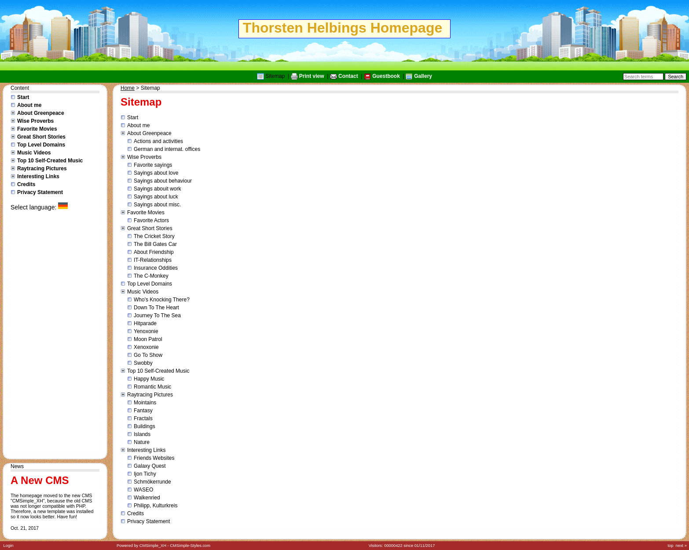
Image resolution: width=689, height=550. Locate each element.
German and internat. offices (167, 149)
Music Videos (34, 153)
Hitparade (145, 323)
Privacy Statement (40, 192)
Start (23, 97)
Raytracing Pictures (42, 168)
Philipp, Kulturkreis (155, 505)
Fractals (143, 418)
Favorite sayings (153, 165)
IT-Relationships (153, 260)
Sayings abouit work (157, 189)
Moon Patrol (148, 339)
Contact (348, 76)
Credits (26, 184)
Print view (311, 76)
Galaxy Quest (150, 466)
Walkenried (147, 498)
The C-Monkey (151, 276)
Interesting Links (38, 176)
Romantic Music (152, 387)
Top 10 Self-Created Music (50, 161)
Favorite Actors (151, 220)
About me (29, 105)
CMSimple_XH (152, 545)
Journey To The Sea (157, 315)
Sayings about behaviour (163, 181)
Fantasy (143, 410)
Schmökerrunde (152, 482)
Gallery (423, 76)
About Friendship (154, 252)
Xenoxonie (146, 347)
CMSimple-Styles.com (190, 545)
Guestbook (386, 76)
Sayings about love (156, 173)
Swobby (143, 363)
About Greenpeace (40, 113)
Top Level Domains (41, 145)
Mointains (145, 403)
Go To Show (148, 355)
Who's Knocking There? (162, 300)
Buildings (144, 426)
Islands (142, 434)
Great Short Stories (41, 137)
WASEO (143, 490)
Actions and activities (158, 141)
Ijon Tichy (145, 474)
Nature (142, 442)
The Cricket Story (154, 236)
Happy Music (149, 379)
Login (9, 545)
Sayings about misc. (157, 205)
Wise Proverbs (35, 121)
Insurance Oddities (156, 268)
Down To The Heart (156, 307)
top (670, 545)
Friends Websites (154, 458)
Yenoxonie (146, 331)
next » (681, 545)
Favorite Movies (37, 129)
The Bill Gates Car (155, 244)
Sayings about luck (156, 197)
